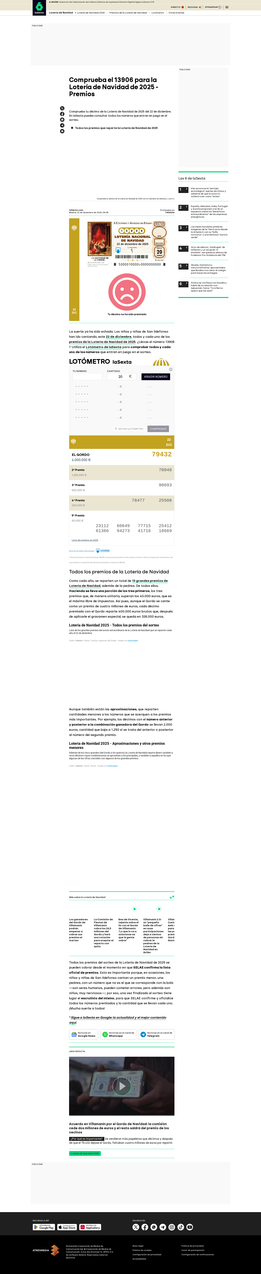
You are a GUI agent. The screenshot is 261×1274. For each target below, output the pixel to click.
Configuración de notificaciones (197, 1254)
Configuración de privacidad (146, 1254)
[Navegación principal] (226, 7)
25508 (165, 500)
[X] (135, 1229)
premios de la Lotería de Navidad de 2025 (102, 342)
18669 (165, 531)
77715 (144, 526)
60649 (123, 526)
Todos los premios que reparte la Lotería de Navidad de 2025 (116, 128)
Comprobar (158, 428)
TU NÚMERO (80, 371)
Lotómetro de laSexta (103, 347)
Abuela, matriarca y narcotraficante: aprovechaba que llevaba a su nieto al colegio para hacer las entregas (208, 269)
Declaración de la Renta (85, 2)
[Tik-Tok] (180, 1229)
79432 (162, 455)
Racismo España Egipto (131, 2)
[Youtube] (189, 1229)
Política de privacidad (192, 1246)
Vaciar (129, 428)
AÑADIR (155, 376)
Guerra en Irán (65, 2)
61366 (102, 531)
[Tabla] (121, 662)
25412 (165, 526)
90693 (165, 485)
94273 (123, 531)
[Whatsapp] (153, 1229)
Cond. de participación (192, 1250)
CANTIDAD (113, 371)
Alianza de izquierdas (108, 2)
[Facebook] (144, 1229)
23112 (102, 526)
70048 (165, 470)
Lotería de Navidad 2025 (91, 12)
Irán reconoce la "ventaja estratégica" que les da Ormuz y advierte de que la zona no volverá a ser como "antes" (208, 192)
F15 (152, 2)
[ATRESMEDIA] (47, 1252)
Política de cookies (142, 1250)
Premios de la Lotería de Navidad (128, 12)
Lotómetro (157, 12)
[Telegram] (162, 1229)
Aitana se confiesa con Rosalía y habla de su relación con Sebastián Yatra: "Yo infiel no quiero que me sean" (209, 286)
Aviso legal (137, 1246)
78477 (138, 500)
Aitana (146, 2)
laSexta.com (76, 210)
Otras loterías (176, 12)
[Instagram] (171, 1229)
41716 (144, 531)
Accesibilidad (139, 1259)
